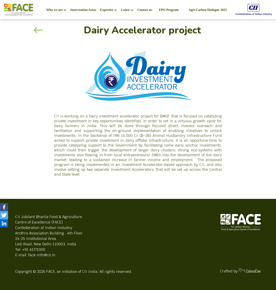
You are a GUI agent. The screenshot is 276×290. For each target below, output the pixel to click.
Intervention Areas (83, 10)
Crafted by (240, 270)
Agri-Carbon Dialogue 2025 (208, 10)
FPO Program (169, 10)
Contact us (144, 10)
